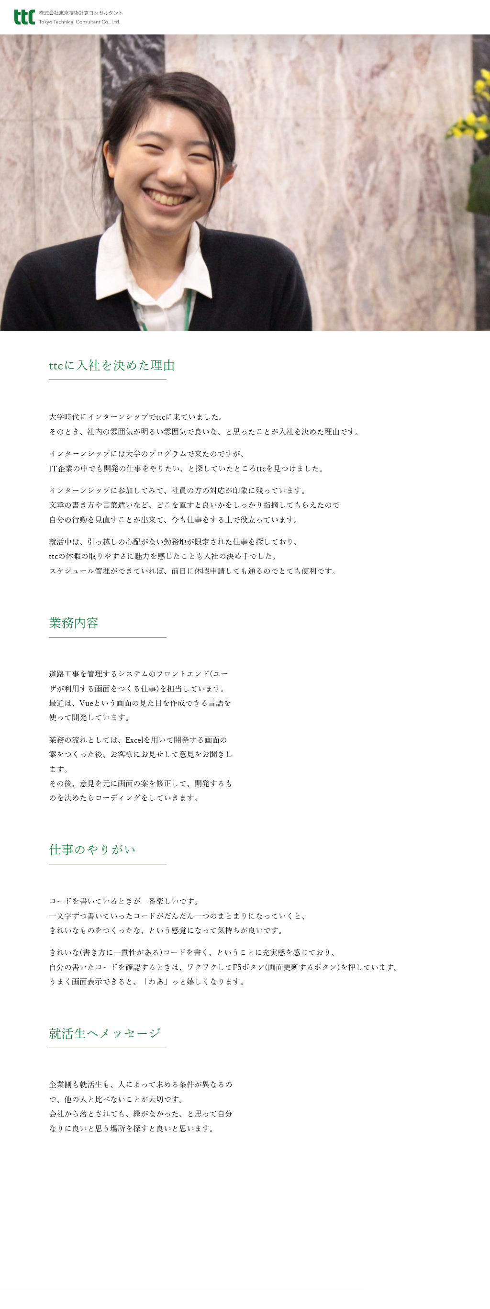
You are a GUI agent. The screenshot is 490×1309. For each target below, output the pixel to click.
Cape (303, 1226)
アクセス (70, 1241)
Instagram (186, 1226)
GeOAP (303, 1211)
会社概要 (70, 1211)
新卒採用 (419, 1195)
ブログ (187, 1211)
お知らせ (186, 1195)
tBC (303, 1195)
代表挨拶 (70, 1195)
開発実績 (303, 1242)
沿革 (70, 1226)
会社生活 (419, 1257)
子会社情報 (70, 1257)
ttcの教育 (420, 1241)
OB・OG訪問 (419, 1226)
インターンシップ (419, 1211)
